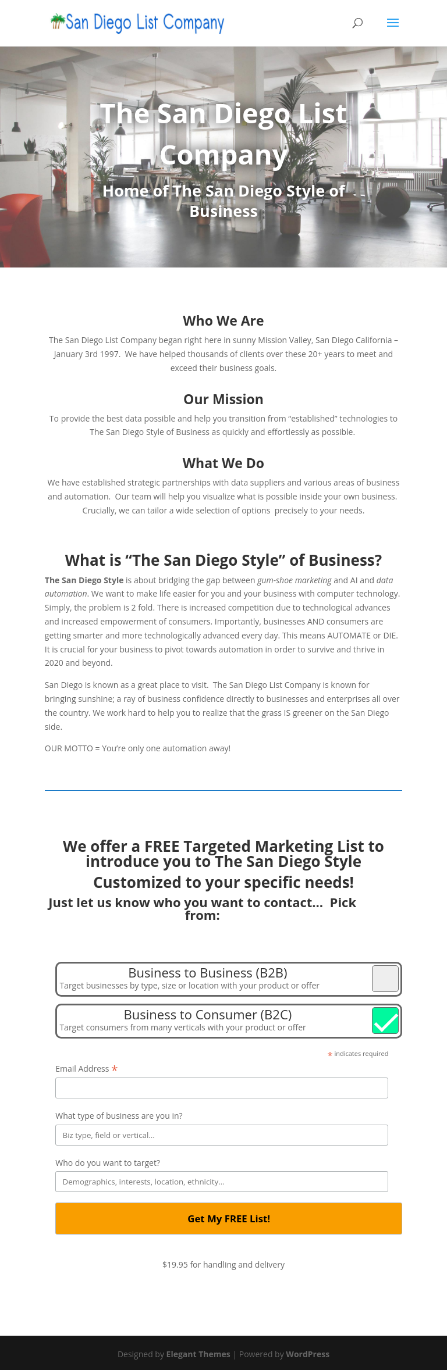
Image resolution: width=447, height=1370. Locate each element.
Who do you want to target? (107, 1162)
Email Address (86, 1069)
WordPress (307, 1354)
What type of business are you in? (118, 1115)
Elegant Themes (198, 1354)
